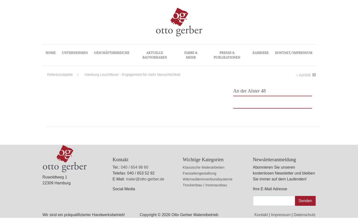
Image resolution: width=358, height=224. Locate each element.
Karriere (260, 53)
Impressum (280, 215)
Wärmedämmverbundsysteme (208, 179)
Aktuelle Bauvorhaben (154, 55)
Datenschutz (305, 215)
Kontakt (261, 215)
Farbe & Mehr (190, 55)
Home (51, 53)
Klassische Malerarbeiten (204, 167)
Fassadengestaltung (200, 173)
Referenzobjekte (60, 75)
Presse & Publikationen (227, 55)
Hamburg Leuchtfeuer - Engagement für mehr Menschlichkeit (129, 75)
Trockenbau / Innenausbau (205, 185)
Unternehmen (75, 53)
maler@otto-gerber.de (145, 179)
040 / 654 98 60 (134, 167)
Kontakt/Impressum (293, 53)
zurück (303, 75)
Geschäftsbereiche (111, 53)
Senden (305, 201)
